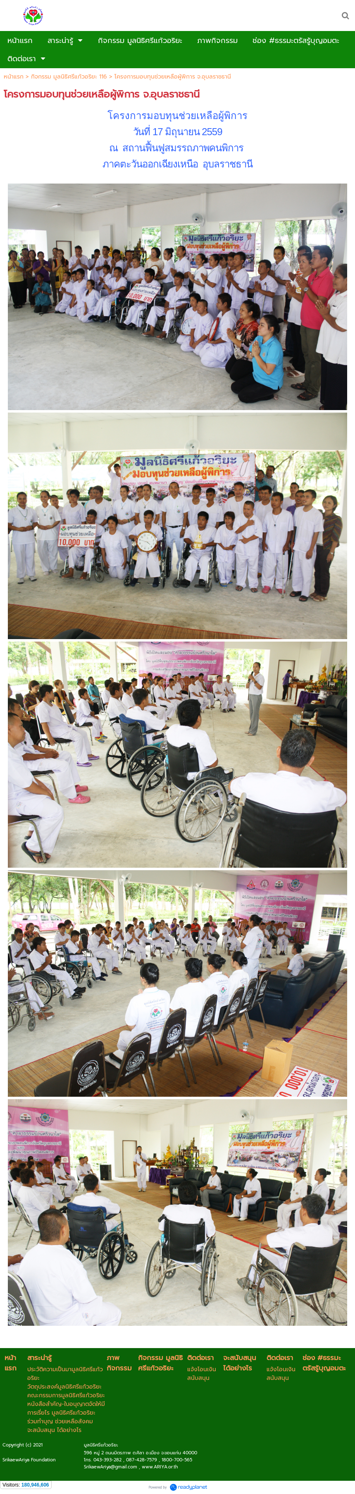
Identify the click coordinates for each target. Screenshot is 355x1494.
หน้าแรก (14, 76)
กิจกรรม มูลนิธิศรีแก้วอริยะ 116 (69, 76)
